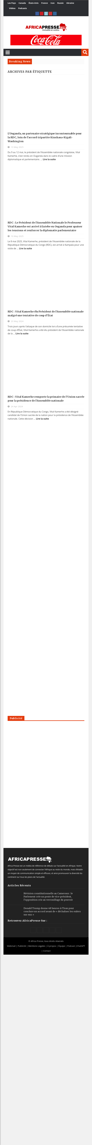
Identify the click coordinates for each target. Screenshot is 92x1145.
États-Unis (33, 3)
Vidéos (12, 8)
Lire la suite (49, 159)
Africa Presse (37, 941)
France (44, 3)
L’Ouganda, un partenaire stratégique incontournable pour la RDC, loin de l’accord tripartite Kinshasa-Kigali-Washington (45, 137)
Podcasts (22, 8)
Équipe (61, 946)
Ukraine (70, 3)
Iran (53, 3)
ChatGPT (81, 946)
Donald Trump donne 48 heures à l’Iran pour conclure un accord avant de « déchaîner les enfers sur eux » (52, 911)
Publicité (22, 946)
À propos (51, 946)
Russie (60, 3)
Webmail (11, 946)
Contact (47, 950)
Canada (22, 3)
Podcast (71, 946)
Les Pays (12, 3)
